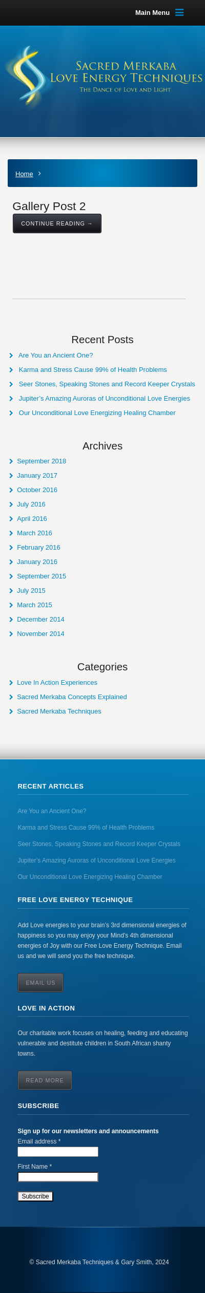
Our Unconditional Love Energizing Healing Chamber (97, 413)
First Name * (34, 1166)
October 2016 (37, 490)
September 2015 (41, 576)
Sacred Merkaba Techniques (59, 711)
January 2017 (37, 475)
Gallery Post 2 (49, 206)
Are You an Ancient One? (55, 355)
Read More (45, 1080)
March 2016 (34, 533)
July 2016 (31, 504)
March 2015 (34, 605)
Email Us (40, 983)
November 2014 (41, 634)
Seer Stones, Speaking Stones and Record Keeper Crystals (107, 384)
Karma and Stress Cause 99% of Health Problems (93, 369)
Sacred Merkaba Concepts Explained (72, 697)
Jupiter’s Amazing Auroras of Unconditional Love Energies (104, 398)
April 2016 (32, 518)
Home (24, 174)
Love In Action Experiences (57, 682)
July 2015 (31, 590)
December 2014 (41, 619)
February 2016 (38, 547)
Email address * (38, 1141)
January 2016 (37, 562)
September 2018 (41, 461)
